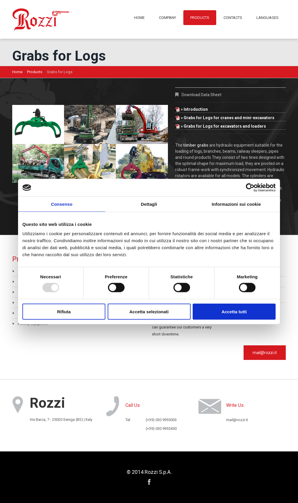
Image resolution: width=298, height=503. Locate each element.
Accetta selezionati (148, 311)
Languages (267, 17)
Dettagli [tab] (149, 204)
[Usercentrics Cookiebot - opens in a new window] (250, 187)
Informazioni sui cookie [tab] (236, 204)
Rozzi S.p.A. (158, 472)
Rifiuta (64, 311)
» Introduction (191, 109)
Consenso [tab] (61, 204)
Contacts (233, 17)
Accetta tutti (234, 311)
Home (139, 17)
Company (167, 17)
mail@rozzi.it (265, 352)
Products (199, 17)
